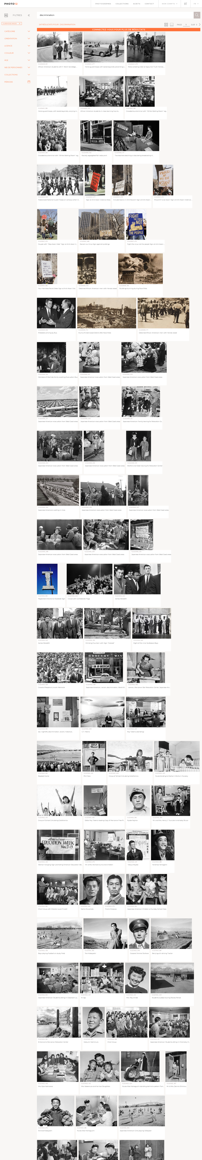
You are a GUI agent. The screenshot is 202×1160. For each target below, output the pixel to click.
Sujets (136, 4)
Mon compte (168, 4)
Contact (149, 4)
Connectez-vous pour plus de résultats (118, 29)
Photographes (103, 4)
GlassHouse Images (12, 23)
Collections (122, 4)
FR (195, 4)
